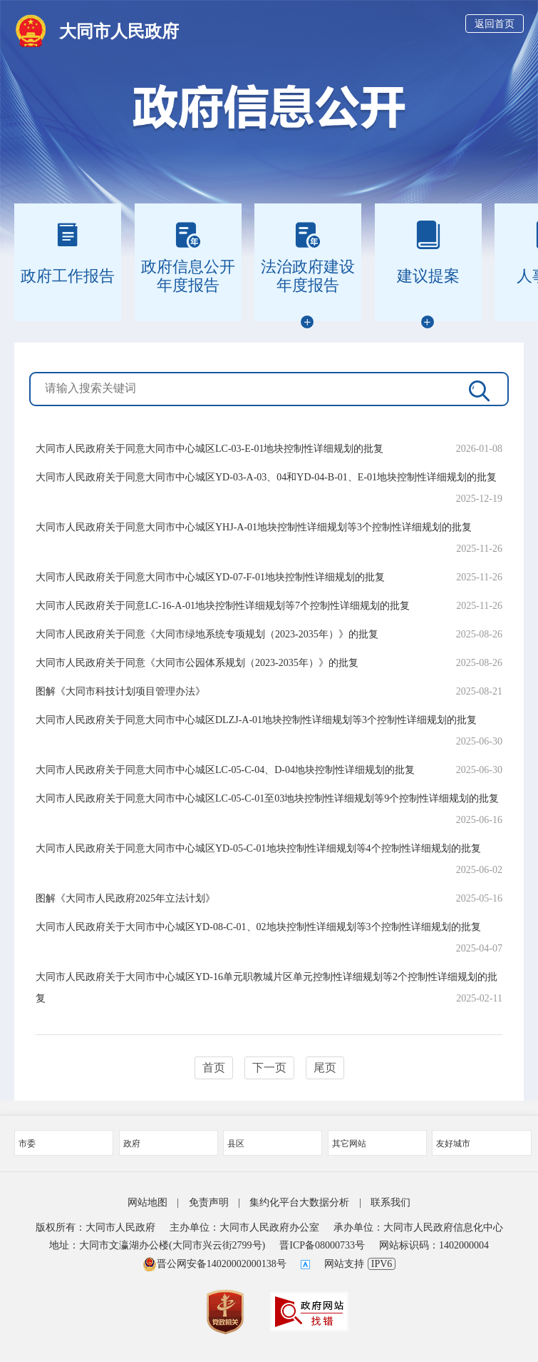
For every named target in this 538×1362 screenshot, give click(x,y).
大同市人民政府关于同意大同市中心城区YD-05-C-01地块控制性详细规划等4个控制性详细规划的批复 (258, 848)
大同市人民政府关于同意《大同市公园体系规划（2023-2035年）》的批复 (197, 662)
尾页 (325, 1067)
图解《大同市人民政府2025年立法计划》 (125, 898)
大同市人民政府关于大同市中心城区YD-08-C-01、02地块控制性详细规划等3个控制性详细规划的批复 (258, 927)
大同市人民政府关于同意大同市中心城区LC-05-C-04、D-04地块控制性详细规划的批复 (225, 770)
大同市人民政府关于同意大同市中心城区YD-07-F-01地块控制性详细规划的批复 (210, 577)
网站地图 (147, 1202)
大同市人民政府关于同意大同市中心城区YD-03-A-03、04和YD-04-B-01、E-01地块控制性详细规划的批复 (266, 477)
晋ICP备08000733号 (322, 1245)
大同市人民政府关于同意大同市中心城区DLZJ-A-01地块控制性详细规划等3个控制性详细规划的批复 (256, 720)
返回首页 (494, 24)
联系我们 (390, 1202)
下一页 (269, 1067)
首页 (213, 1067)
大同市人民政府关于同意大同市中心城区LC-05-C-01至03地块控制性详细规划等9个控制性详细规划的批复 (267, 798)
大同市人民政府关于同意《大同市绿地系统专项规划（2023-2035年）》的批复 (207, 634)
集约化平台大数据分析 (299, 1202)
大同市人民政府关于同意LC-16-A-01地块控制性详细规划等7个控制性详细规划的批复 (223, 605)
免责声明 (209, 1202)
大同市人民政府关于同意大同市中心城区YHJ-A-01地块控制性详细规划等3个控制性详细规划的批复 (254, 527)
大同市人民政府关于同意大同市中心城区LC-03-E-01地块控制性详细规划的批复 (209, 448)
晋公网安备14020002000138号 (214, 1263)
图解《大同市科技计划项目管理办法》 (120, 691)
